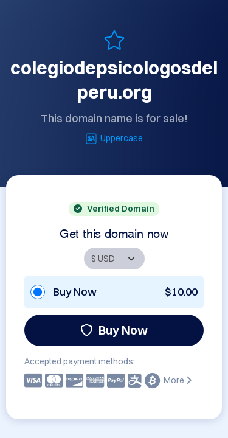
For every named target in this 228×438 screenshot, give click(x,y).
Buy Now (114, 330)
